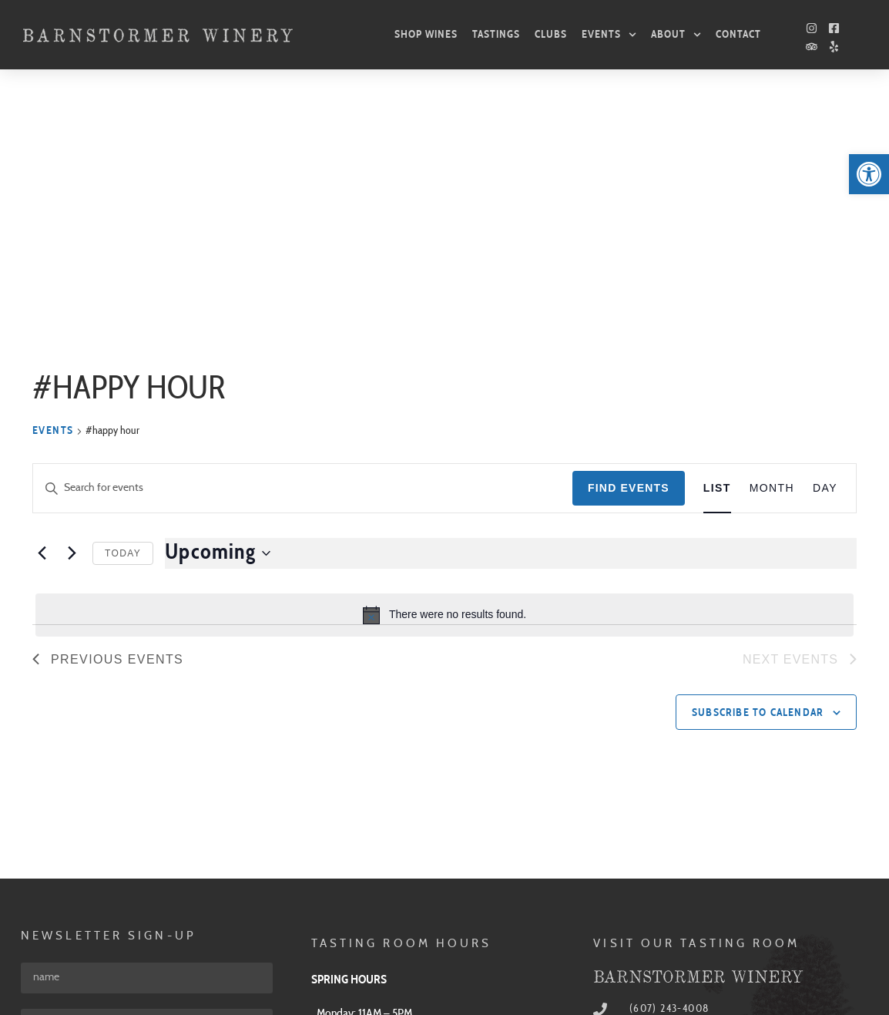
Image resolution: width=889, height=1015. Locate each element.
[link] (869, 174)
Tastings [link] (496, 34)
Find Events (628, 264)
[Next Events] (71, 330)
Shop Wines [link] (426, 34)
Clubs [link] (551, 34)
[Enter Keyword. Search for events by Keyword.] (302, 264)
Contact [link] (738, 34)
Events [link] (609, 34)
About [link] (676, 34)
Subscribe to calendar (758, 489)
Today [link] (123, 329)
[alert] (444, 391)
